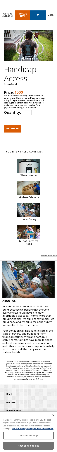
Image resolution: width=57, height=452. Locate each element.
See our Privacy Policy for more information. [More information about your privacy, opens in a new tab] (33, 428)
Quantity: (12, 112)
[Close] (53, 415)
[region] (28, 431)
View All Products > (49, 255)
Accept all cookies (28, 445)
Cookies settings (28, 435)
